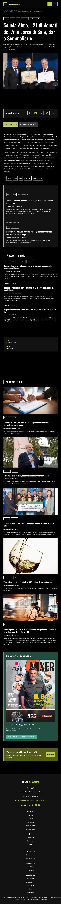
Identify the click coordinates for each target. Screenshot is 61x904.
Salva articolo (11, 124)
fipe (8, 227)
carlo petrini (7, 471)
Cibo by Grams (30, 851)
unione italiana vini (8, 577)
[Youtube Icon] (39, 805)
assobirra (14, 283)
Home (5, 10)
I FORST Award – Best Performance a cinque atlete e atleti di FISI (28, 525)
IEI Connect (30, 261)
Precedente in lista (13, 190)
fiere (8, 194)
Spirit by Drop (30, 855)
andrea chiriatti (15, 227)
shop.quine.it (31, 800)
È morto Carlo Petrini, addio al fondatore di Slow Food (26, 475)
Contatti (30, 818)
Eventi (30, 848)
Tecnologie (30, 841)
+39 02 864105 (33, 796)
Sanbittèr (14, 305)
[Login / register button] (49, 4)
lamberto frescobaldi (20, 577)
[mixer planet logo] (30, 782)
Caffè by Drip (30, 858)
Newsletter (30, 822)
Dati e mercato (30, 837)
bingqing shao (24, 18)
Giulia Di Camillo (21, 237)
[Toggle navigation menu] (5, 4)
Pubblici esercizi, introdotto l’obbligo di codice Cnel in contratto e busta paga (29, 233)
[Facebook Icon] (32, 805)
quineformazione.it (41, 800)
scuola (12, 18)
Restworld (6, 624)
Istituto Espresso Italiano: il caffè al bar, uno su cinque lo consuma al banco (28, 267)
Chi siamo (30, 815)
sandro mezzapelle (34, 18)
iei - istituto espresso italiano (18, 261)
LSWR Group (30, 885)
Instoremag (30, 870)
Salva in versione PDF (28, 124)
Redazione (19, 206)
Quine (30, 889)
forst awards (14, 519)
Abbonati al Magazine (28, 736)
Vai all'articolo (12, 736)
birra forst (6, 519)
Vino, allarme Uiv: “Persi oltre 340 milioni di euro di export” (28, 582)
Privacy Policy (30, 829)
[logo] (14, 4)
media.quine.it (22, 800)
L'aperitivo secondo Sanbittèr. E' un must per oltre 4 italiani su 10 (30, 310)
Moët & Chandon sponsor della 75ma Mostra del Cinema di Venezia (29, 202)
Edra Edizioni (30, 878)
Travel (30, 844)
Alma (17, 18)
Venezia (14, 194)
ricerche (6, 18)
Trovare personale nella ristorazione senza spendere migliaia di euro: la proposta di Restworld (29, 630)
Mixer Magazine (30, 825)
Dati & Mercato (13, 10)
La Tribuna (30, 892)
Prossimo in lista (12, 222)
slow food (14, 471)
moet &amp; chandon (23, 194)
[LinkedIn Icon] (36, 805)
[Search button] (56, 4)
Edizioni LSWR (30, 882)
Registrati (50, 754)
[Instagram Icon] (29, 805)
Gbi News (31, 866)
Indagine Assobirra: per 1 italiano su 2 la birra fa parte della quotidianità (29, 289)
